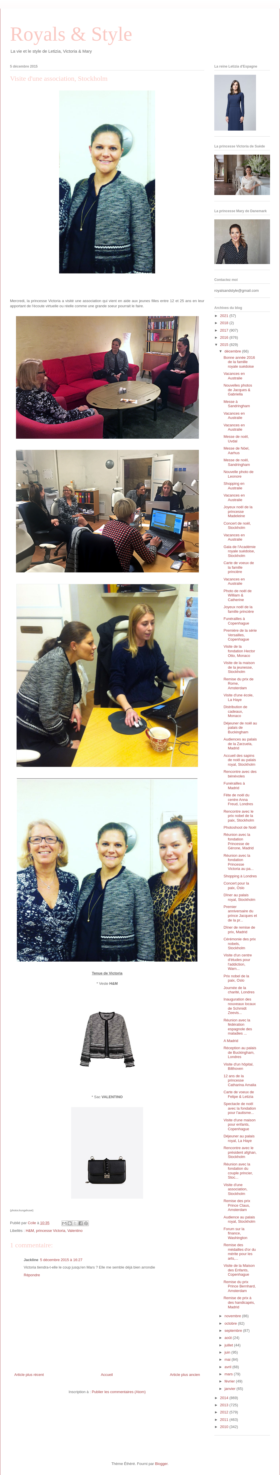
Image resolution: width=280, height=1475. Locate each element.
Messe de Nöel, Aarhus (236, 450)
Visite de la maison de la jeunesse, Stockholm (239, 667)
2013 (224, 1405)
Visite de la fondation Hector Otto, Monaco (239, 650)
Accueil (107, 1374)
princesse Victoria (50, 1230)
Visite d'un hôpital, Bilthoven (238, 1066)
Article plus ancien (185, 1374)
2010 (224, 1427)
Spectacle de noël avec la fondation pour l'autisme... (239, 1108)
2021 (224, 316)
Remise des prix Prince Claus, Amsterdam (236, 1205)
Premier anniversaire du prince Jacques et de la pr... (240, 913)
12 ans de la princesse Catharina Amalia (239, 1080)
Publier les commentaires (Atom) (119, 1392)
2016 (224, 337)
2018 (224, 323)
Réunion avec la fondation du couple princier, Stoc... (238, 1171)
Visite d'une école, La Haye (238, 697)
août (229, 1338)
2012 (224, 1412)
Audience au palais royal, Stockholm (239, 1219)
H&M (30, 1230)
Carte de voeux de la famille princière (238, 567)
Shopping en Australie (233, 485)
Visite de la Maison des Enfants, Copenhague (239, 1270)
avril (228, 1367)
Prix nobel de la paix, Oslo (236, 978)
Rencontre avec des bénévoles (240, 773)
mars (229, 1374)
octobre (231, 1323)
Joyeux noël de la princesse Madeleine (237, 511)
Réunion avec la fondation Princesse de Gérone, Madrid (238, 841)
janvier (231, 1389)
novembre (233, 1316)
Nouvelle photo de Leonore (238, 474)
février (230, 1381)
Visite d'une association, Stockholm (235, 1189)
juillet (229, 1345)
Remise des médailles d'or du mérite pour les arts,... (239, 1252)
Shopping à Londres (240, 876)
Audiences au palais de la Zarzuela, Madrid (240, 743)
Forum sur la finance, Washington (235, 1233)
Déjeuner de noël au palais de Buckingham (240, 727)
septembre (234, 1330)
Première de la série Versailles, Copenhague (240, 634)
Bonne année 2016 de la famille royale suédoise (239, 362)
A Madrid (230, 1041)
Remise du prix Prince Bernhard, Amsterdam (239, 1286)
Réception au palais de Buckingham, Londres (239, 1052)
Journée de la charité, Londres (238, 990)
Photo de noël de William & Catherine (237, 595)
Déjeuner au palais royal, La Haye (238, 1138)
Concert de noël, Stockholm (237, 525)
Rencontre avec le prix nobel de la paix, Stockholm (238, 815)
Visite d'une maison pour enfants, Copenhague (239, 1124)
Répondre (32, 1275)
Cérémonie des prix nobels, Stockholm (239, 943)
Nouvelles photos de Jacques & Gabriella (237, 389)
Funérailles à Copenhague (236, 621)
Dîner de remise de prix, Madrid (239, 929)
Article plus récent (29, 1374)
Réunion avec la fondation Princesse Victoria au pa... (238, 862)
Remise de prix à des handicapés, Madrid (239, 1302)
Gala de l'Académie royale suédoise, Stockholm (239, 551)
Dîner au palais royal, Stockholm (239, 897)
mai (228, 1359)
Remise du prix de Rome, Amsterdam (238, 683)
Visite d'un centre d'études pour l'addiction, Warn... (237, 962)
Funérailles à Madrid (234, 785)
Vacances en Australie (234, 375)
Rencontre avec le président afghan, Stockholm (239, 1152)
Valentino (75, 1230)
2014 (224, 1398)
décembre (233, 351)
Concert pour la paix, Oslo (236, 885)
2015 (224, 344)
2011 (224, 1419)
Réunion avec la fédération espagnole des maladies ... (237, 1027)
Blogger (161, 1464)
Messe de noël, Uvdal (236, 438)
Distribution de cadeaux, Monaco (235, 711)
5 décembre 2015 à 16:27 (61, 1260)
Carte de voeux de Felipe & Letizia (238, 1094)
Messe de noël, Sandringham (236, 462)
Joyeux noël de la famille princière (238, 609)
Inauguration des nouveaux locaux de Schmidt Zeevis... (239, 1006)
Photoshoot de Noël (239, 827)
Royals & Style (71, 34)
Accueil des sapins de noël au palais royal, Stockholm (239, 760)
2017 (224, 330)
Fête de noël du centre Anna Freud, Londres (238, 799)
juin (228, 1352)
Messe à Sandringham (236, 403)
